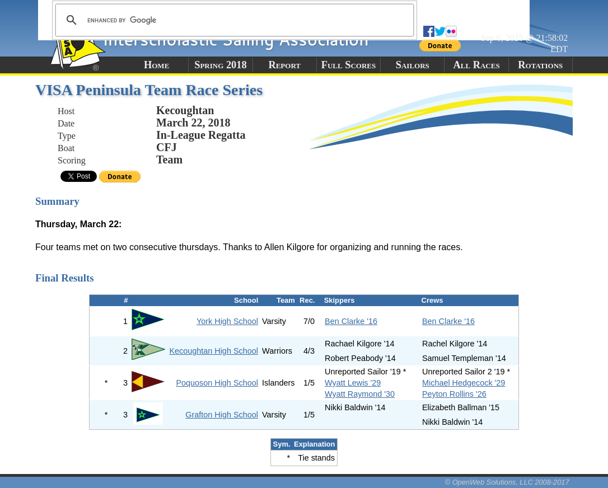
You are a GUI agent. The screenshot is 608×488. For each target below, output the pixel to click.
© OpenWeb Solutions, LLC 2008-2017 (507, 482)
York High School (227, 321)
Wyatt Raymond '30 (360, 394)
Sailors (412, 65)
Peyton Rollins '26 (454, 394)
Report (284, 65)
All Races (476, 65)
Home (156, 65)
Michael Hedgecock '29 (463, 382)
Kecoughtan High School (213, 350)
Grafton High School (221, 414)
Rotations (540, 65)
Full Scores (348, 65)
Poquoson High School (217, 382)
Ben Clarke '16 (351, 321)
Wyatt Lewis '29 (353, 382)
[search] (232, 20)
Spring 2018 (220, 65)
